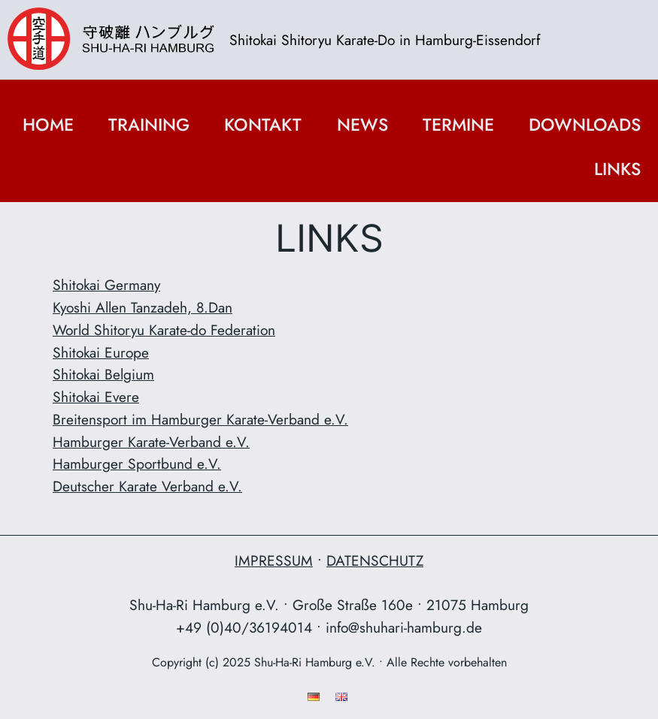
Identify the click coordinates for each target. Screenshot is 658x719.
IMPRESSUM (274, 560)
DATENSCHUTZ (374, 560)
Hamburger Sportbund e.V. (137, 463)
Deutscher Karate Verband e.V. (147, 486)
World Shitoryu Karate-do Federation (164, 329)
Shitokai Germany (106, 284)
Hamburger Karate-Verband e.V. (151, 441)
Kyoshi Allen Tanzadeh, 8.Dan (142, 307)
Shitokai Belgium (103, 374)
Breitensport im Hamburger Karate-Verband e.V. (200, 419)
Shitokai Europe (101, 352)
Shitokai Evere (96, 396)
